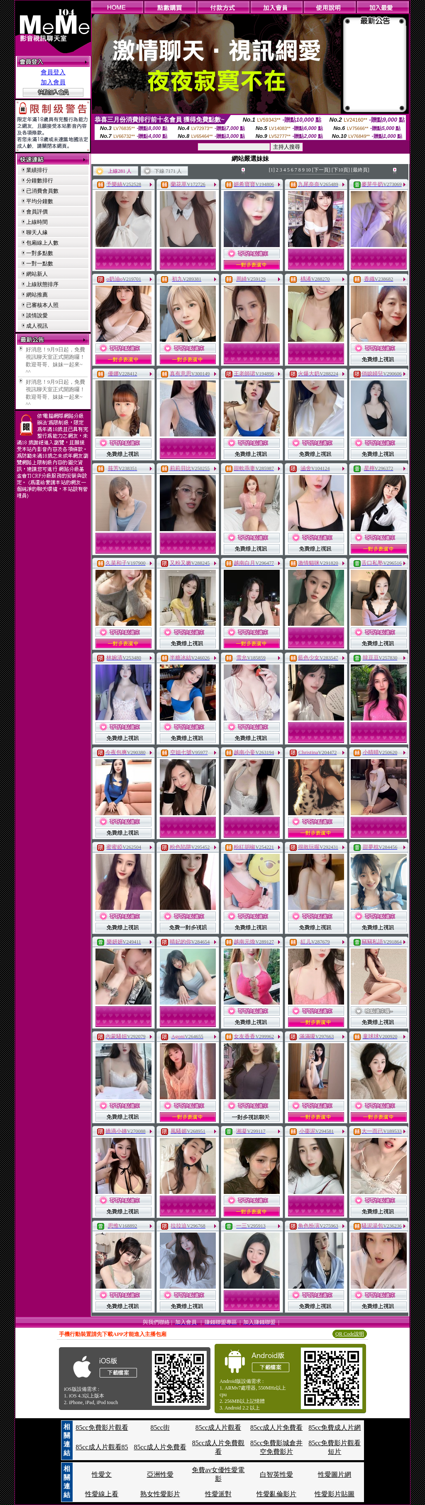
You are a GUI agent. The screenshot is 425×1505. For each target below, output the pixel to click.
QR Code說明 (349, 1334)
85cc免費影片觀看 (102, 1427)
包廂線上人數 (42, 243)
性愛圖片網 (334, 1474)
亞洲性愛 (160, 1474)
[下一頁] (321, 170)
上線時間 (37, 222)
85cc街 (160, 1427)
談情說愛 (37, 315)
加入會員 (53, 82)
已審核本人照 (42, 305)
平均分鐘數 (39, 201)
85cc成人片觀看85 (102, 1447)
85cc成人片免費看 (276, 1427)
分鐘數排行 (39, 180)
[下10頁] (341, 170)
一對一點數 (39, 263)
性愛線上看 (101, 1494)
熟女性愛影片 (160, 1494)
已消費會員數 (42, 191)
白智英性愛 (276, 1474)
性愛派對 (218, 1494)
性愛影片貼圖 (334, 1494)
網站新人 (37, 274)
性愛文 (102, 1474)
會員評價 (37, 211)
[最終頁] (360, 170)
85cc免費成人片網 (334, 1427)
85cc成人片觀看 (218, 1427)
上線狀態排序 (42, 284)
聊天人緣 (37, 232)
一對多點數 (39, 253)
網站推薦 (37, 295)
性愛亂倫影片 (276, 1494)
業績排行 (37, 170)
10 (308, 170)
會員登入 (53, 72)
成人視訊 (37, 326)
